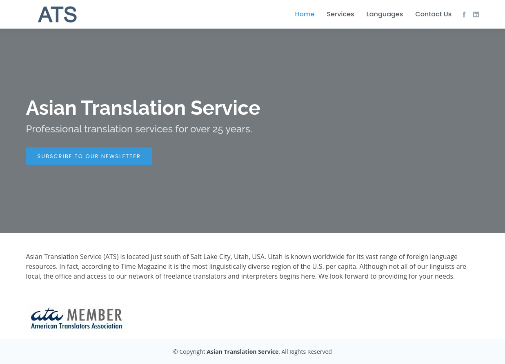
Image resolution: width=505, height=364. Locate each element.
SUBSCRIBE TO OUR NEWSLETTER (89, 156)
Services (340, 14)
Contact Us (433, 14)
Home (304, 14)
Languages (385, 14)
